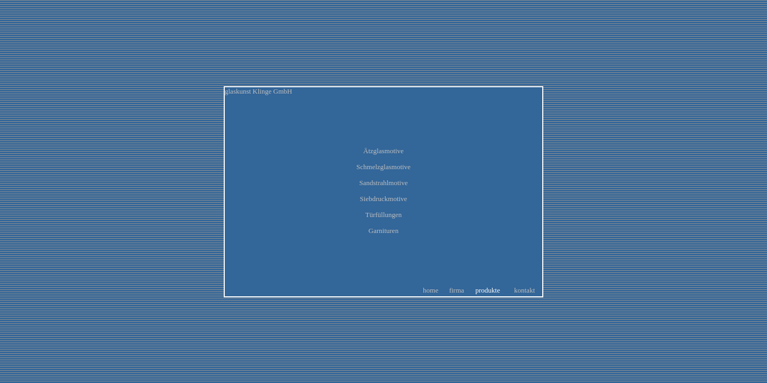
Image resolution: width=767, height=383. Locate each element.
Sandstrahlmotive (383, 183)
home (430, 290)
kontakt (524, 290)
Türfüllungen (383, 215)
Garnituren (383, 231)
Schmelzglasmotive (383, 167)
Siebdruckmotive (383, 199)
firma (456, 290)
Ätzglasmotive (383, 151)
